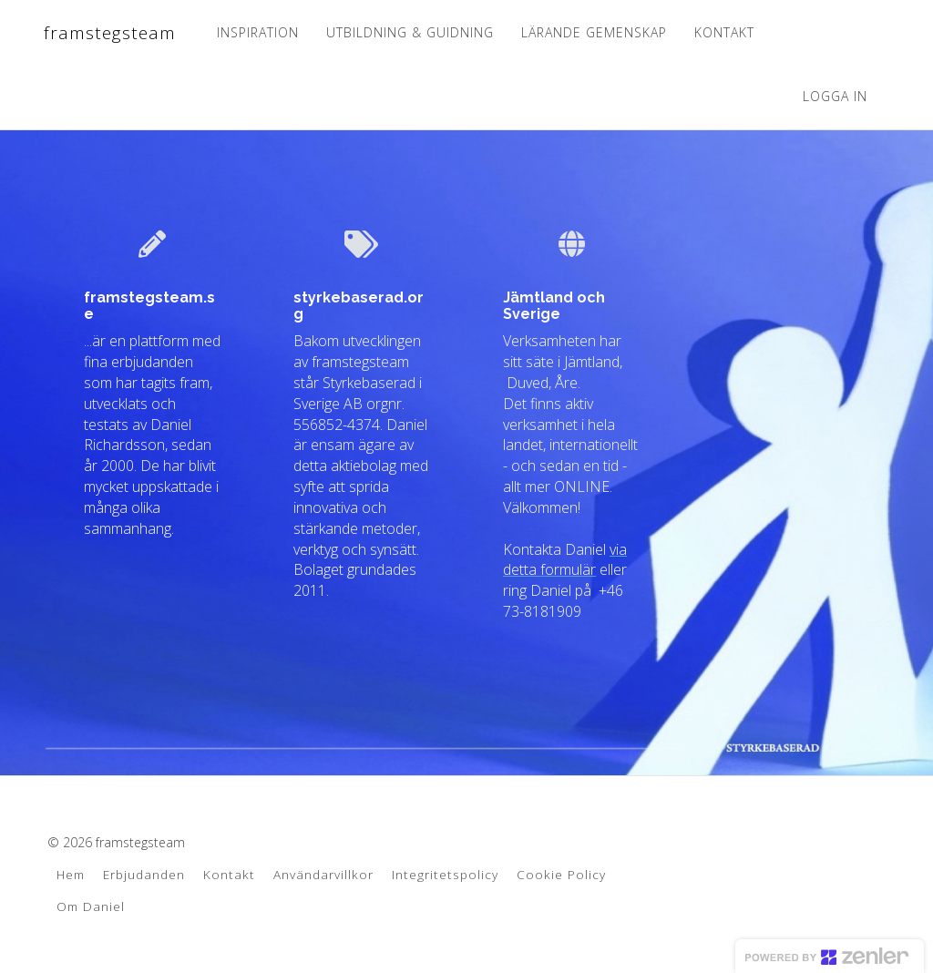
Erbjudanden (144, 874)
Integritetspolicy (445, 874)
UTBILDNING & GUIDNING (409, 32)
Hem (70, 874)
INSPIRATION (257, 32)
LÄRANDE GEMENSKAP (593, 32)
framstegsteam (109, 33)
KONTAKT (723, 32)
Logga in (835, 96)
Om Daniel (90, 906)
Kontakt (229, 874)
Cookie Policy (561, 874)
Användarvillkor (323, 874)
